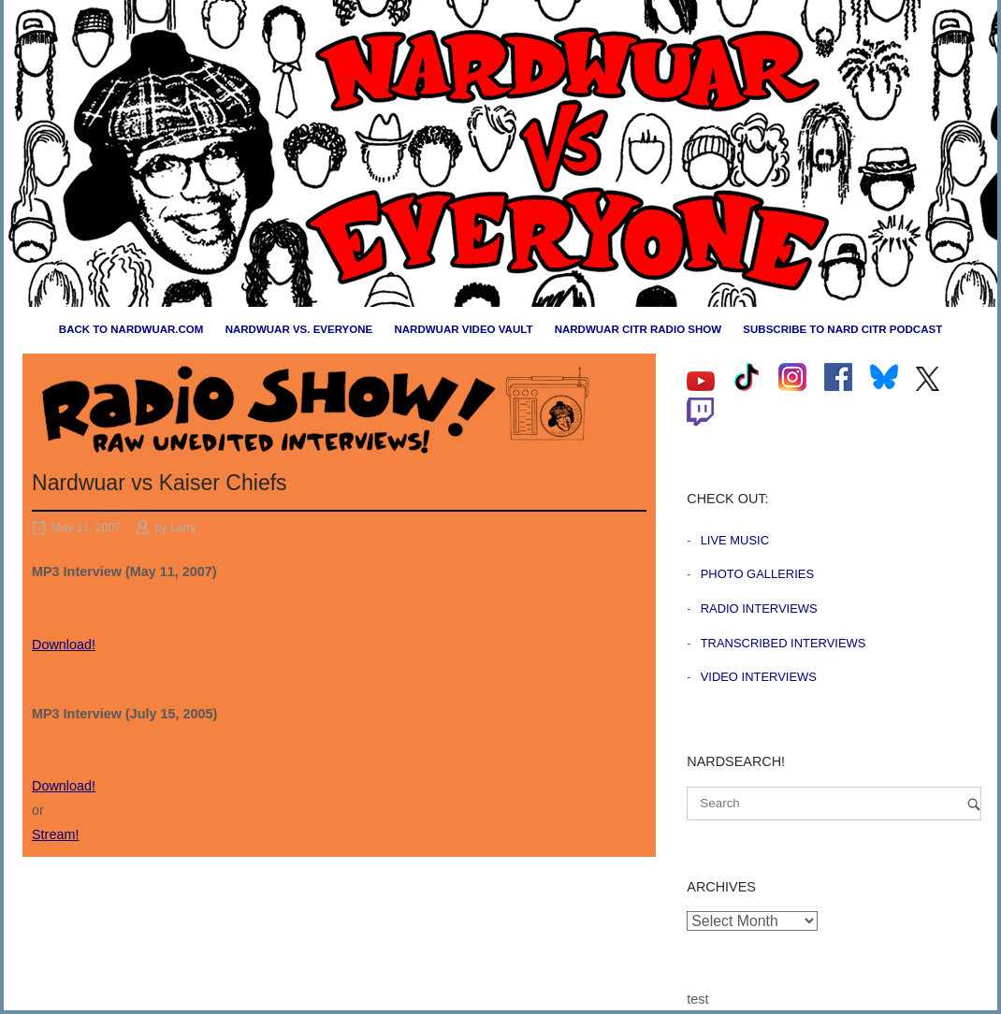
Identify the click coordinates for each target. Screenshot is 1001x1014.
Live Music (735, 540)
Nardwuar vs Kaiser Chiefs (159, 483)
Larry (183, 527)
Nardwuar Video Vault (463, 329)
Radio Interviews (759, 608)
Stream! (55, 834)
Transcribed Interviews (783, 643)
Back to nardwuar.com (131, 329)
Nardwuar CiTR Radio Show (638, 329)
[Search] (973, 804)
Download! (63, 644)
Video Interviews (759, 677)
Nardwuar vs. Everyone (299, 329)
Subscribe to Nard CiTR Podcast (842, 329)
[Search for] (834, 803)
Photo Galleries (757, 574)
